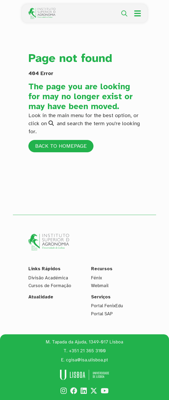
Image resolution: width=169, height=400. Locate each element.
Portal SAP (102, 314)
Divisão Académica (48, 278)
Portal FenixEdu (107, 306)
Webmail (99, 285)
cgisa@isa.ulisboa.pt (87, 360)
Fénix (96, 278)
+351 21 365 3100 (87, 351)
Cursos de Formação (49, 285)
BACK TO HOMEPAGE (61, 146)
